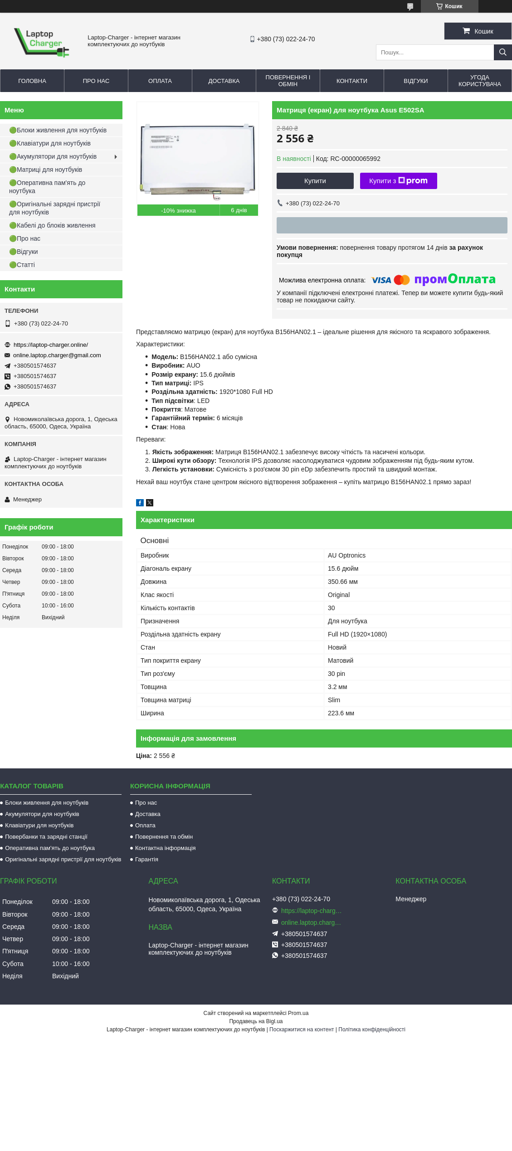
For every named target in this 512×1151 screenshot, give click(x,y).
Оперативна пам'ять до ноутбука (50, 848)
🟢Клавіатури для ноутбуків (50, 143)
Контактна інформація (165, 848)
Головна (32, 81)
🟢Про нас (24, 238)
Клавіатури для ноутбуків (39, 825)
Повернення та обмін (164, 836)
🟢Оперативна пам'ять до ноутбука (47, 186)
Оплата (160, 81)
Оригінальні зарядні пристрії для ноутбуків (63, 859)
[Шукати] (503, 52)
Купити (315, 181)
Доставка (224, 81)
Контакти (351, 81)
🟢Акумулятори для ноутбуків (53, 156)
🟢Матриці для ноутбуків (45, 169)
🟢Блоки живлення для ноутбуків (58, 130)
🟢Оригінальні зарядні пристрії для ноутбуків (54, 208)
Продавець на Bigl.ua (256, 1021)
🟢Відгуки (23, 251)
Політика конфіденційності (371, 1029)
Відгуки (416, 81)
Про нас (96, 81)
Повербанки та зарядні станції (46, 836)
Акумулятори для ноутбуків (42, 814)
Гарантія (146, 859)
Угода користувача (479, 80)
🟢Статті (22, 264)
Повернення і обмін (288, 80)
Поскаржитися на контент (301, 1029)
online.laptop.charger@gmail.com (57, 355)
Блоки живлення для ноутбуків (46, 802)
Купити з (398, 181)
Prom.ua (298, 1013)
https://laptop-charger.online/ (51, 344)
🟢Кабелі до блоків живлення (52, 225)
